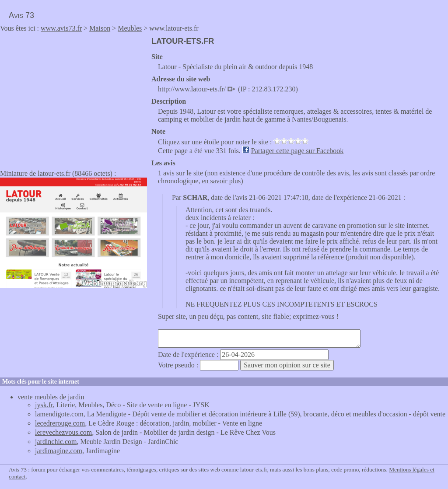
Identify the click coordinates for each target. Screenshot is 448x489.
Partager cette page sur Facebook (297, 150)
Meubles (130, 28)
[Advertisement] (73, 98)
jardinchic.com (56, 441)
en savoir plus (221, 181)
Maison (99, 28)
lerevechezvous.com (63, 432)
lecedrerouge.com (60, 423)
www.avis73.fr (61, 28)
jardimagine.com (58, 450)
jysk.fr (44, 405)
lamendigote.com (59, 414)
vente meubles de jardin (51, 397)
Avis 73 (21, 15)
